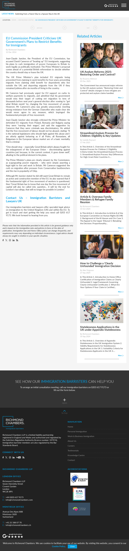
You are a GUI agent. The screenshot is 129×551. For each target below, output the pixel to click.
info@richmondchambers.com (18, 500)
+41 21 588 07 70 (12, 522)
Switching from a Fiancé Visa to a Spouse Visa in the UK (37, 14)
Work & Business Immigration (81, 436)
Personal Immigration (77, 431)
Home (14, 20)
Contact (71, 460)
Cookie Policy (58, 546)
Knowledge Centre (26, 20)
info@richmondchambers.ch (17, 525)
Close (72, 546)
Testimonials (73, 450)
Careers (71, 445)
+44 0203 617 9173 (13, 497)
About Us (72, 441)
